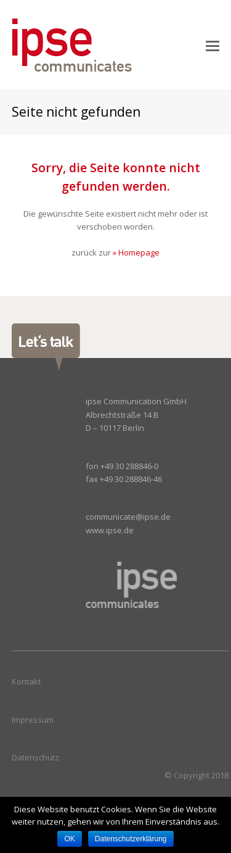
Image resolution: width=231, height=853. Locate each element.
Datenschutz (35, 757)
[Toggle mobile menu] (212, 45)
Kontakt (26, 681)
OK (69, 838)
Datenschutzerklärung (131, 838)
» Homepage (136, 252)
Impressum (33, 719)
